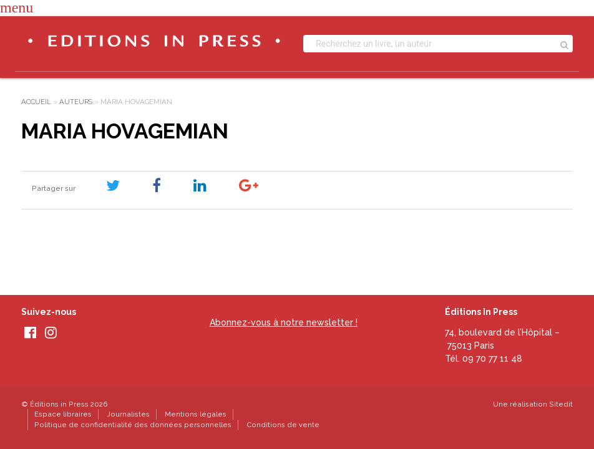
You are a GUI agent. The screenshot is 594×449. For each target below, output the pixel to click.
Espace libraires (63, 414)
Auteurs (75, 101)
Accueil (36, 101)
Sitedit (561, 404)
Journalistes (128, 414)
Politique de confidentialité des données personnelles (132, 424)
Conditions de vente (282, 424)
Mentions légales (195, 414)
